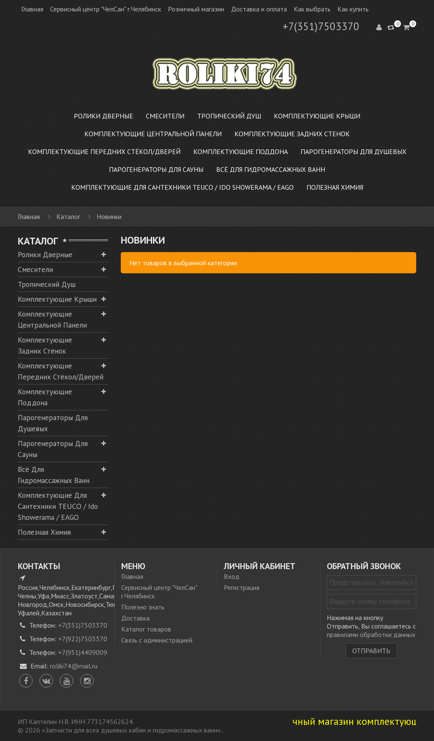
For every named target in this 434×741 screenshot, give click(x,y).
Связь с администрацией (156, 640)
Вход (231, 576)
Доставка (135, 618)
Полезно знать (142, 607)
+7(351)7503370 (321, 26)
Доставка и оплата (259, 9)
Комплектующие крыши (57, 299)
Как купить (353, 9)
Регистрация (241, 587)
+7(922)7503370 (82, 638)
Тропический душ (46, 284)
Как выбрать (312, 9)
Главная (32, 9)
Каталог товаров (146, 629)
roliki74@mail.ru (73, 666)
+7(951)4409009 (82, 652)
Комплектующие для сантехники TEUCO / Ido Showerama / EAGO (58, 506)
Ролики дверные (45, 254)
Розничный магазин (196, 9)
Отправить (371, 650)
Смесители (35, 269)
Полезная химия (44, 532)
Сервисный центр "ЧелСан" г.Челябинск (105, 9)
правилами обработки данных (371, 634)
